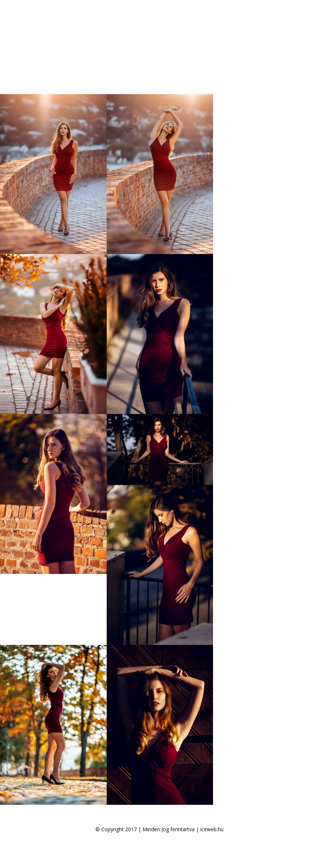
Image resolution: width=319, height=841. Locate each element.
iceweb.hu (212, 829)
